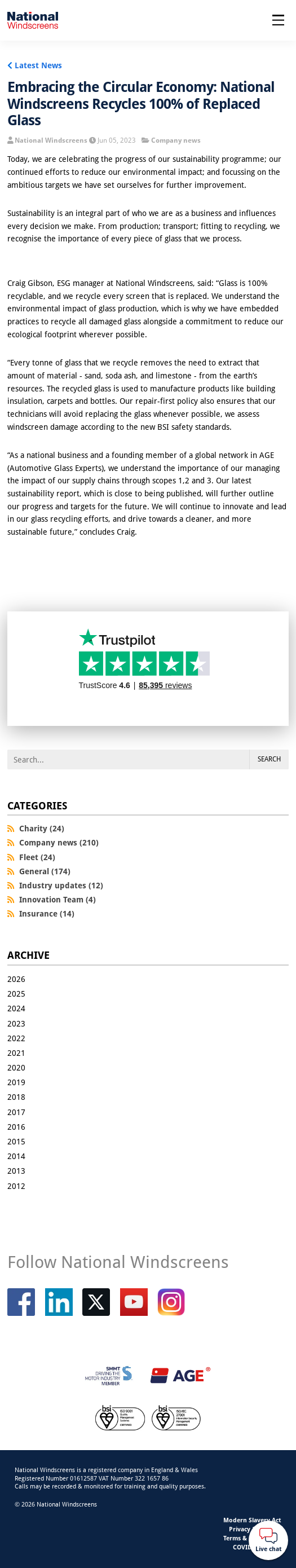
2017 (16, 1112)
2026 (16, 979)
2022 (16, 1038)
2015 (16, 1141)
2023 (16, 1023)
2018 (16, 1096)
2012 (16, 1186)
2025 (16, 993)
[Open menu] (278, 20)
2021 (16, 1052)
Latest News (38, 65)
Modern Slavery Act (252, 1520)
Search (269, 759)
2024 (16, 1008)
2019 (16, 1082)
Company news (176, 140)
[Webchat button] (268, 1540)
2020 (16, 1067)
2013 (16, 1170)
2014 (16, 1156)
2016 (16, 1126)
